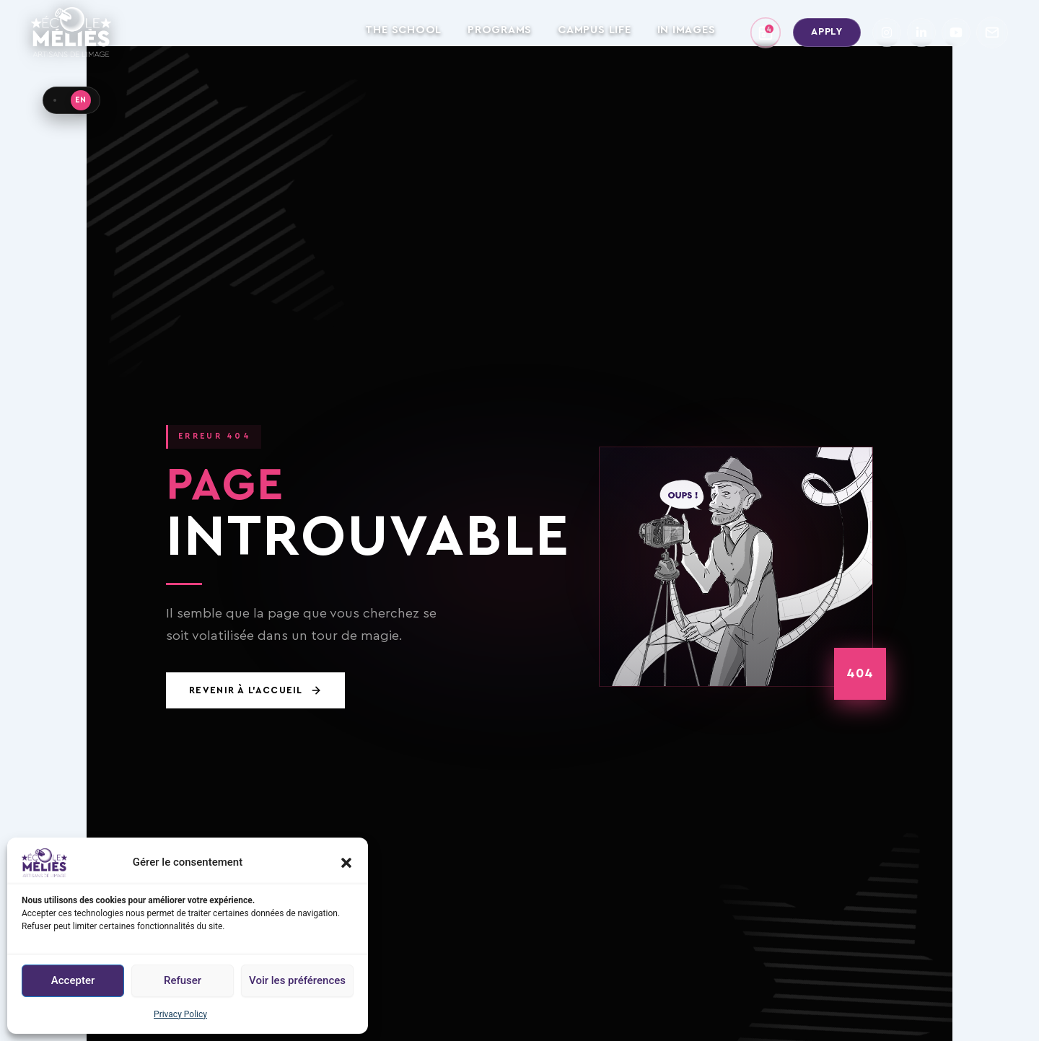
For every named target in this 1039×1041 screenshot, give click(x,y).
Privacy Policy (180, 1014)
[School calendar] (765, 32)
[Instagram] (886, 32)
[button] (346, 863)
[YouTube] (956, 32)
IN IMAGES (686, 30)
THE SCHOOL (403, 30)
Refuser (182, 980)
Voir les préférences (297, 980)
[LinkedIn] (921, 32)
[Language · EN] (71, 100)
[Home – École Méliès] (71, 32)
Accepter (73, 980)
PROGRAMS (500, 30)
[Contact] (992, 32)
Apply (826, 32)
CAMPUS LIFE (594, 30)
